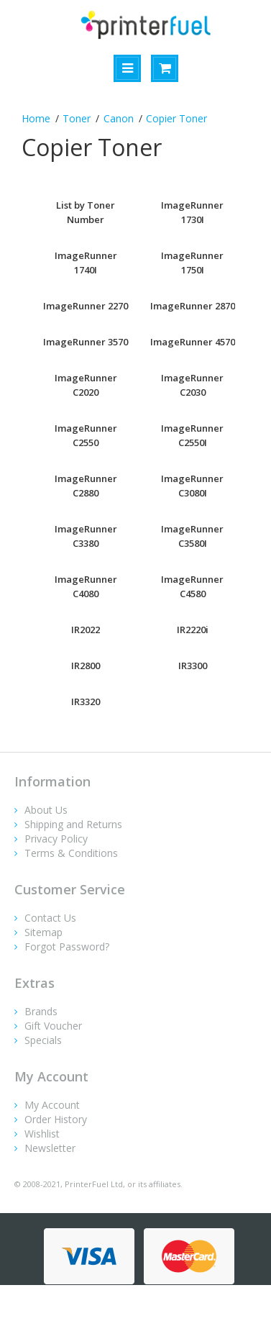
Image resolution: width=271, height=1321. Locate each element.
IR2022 (85, 629)
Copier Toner (176, 118)
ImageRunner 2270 (85, 305)
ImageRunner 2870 (192, 305)
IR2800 (85, 665)
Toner (77, 118)
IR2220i (192, 629)
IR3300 (192, 665)
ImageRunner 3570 (85, 341)
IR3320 (85, 701)
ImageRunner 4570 (192, 341)
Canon (119, 118)
